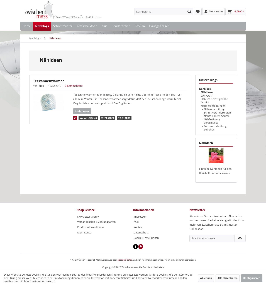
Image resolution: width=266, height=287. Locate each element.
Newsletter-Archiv (88, 216)
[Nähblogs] (42, 26)
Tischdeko (124, 118)
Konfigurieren (251, 278)
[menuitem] (164, 11)
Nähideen (207, 92)
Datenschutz (141, 232)
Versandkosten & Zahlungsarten (96, 221)
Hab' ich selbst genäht (214, 99)
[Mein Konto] (213, 11)
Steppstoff (107, 118)
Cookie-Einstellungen (146, 238)
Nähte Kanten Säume (217, 116)
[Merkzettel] (198, 11)
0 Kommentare (74, 85)
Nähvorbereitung (214, 109)
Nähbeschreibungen (213, 105)
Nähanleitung (88, 118)
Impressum (140, 216)
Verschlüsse (211, 122)
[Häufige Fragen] (159, 26)
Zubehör (209, 129)
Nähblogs (205, 88)
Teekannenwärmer (48, 81)
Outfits (205, 102)
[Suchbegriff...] (164, 11)
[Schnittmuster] (63, 26)
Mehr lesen (82, 111)
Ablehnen (206, 278)
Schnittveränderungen (217, 112)
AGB (136, 221)
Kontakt (138, 227)
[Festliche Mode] (87, 26)
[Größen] (139, 26)
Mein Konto (84, 232)
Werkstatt (206, 95)
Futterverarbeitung (215, 126)
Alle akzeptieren (228, 278)
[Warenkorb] (235, 11)
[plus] (104, 26)
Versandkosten (125, 259)
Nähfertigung (212, 119)
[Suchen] (189, 11)
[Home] (26, 26)
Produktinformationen (90, 227)
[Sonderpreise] (120, 26)
